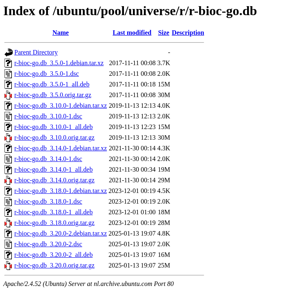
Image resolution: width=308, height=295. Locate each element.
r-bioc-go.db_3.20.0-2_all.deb (53, 254)
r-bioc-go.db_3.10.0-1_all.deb (53, 126)
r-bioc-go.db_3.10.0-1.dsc (48, 116)
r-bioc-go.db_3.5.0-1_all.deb (52, 84)
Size (163, 32)
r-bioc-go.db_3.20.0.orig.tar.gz (54, 265)
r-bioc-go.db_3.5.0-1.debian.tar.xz (58, 62)
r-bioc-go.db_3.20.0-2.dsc (48, 244)
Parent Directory (36, 52)
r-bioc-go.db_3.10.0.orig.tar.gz (54, 137)
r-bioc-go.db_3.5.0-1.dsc (46, 73)
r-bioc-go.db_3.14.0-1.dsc (48, 158)
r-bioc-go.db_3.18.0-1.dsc (48, 201)
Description (188, 32)
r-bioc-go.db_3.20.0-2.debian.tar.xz (60, 233)
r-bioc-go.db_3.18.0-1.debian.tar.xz (60, 190)
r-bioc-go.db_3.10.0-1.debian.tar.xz (60, 105)
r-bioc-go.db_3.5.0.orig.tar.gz (52, 94)
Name (60, 32)
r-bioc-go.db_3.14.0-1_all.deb (53, 169)
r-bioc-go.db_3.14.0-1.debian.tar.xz (60, 148)
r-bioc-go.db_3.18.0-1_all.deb (53, 212)
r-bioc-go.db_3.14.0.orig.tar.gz (54, 180)
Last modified (132, 32)
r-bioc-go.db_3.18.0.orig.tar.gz (54, 222)
